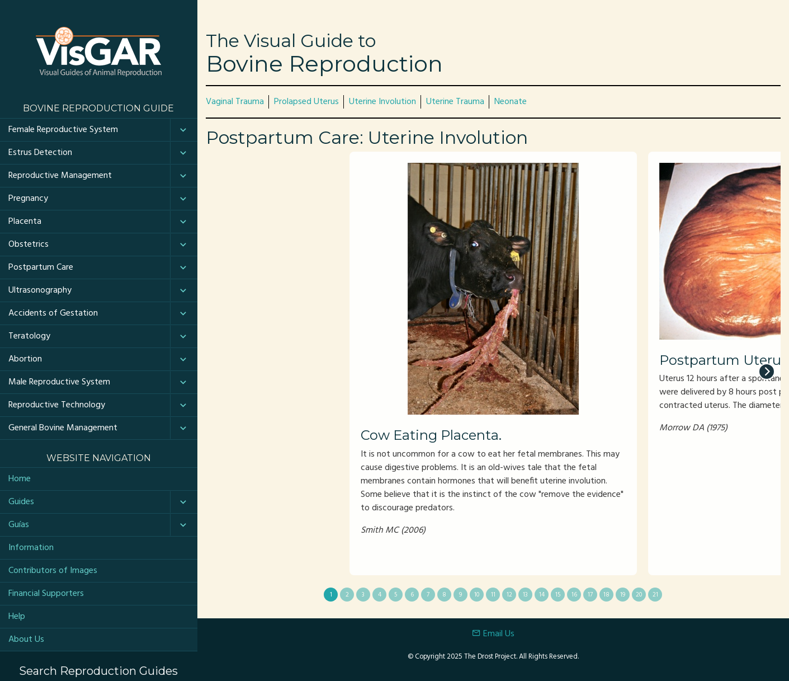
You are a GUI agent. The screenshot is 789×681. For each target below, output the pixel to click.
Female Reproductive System (63, 130)
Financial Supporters (46, 593)
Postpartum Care (40, 267)
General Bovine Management (62, 428)
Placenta (24, 221)
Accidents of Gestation (53, 313)
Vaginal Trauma (235, 102)
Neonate (510, 102)
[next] (766, 371)
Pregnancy (28, 198)
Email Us (493, 634)
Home (19, 479)
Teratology (29, 336)
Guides (21, 502)
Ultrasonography (40, 290)
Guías (18, 525)
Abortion (25, 359)
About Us (26, 639)
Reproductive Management (60, 175)
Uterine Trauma (455, 102)
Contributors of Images (52, 570)
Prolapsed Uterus (306, 102)
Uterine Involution (382, 102)
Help (16, 616)
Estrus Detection (40, 152)
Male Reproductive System (59, 382)
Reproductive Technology (56, 405)
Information (31, 548)
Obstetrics (28, 244)
